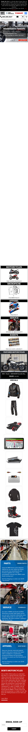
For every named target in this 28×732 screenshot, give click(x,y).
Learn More (4, 698)
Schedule (22, 607)
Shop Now (22, 646)
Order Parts (22, 563)
